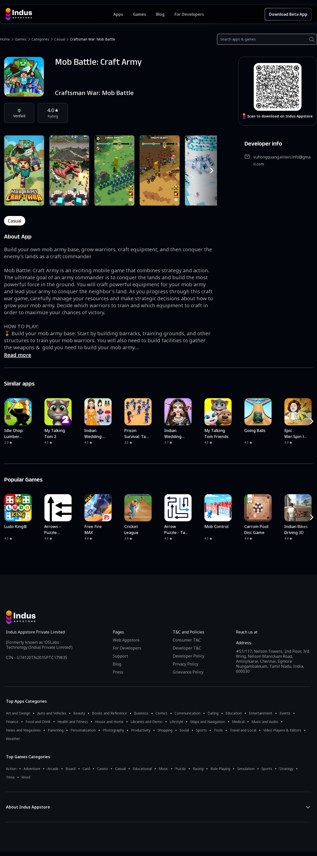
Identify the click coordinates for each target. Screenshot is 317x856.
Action (11, 768)
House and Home (109, 721)
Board (71, 768)
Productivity (140, 730)
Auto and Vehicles (51, 713)
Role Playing (220, 768)
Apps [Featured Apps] (118, 14)
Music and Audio (265, 721)
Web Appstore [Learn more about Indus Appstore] (126, 640)
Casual (59, 39)
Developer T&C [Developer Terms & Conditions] (187, 648)
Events (285, 713)
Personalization (83, 730)
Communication (187, 713)
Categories (40, 39)
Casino (102, 768)
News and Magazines (23, 730)
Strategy (286, 768)
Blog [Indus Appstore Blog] (160, 14)
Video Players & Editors (282, 730)
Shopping (165, 730)
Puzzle (180, 768)
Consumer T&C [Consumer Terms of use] (187, 640)
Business (141, 713)
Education (234, 713)
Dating (213, 713)
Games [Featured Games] (139, 14)
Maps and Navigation (207, 721)
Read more (17, 355)
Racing (198, 768)
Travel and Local (243, 730)
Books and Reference (109, 713)
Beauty (79, 713)
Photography (113, 730)
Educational (142, 768)
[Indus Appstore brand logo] (59, 14)
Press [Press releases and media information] (118, 672)
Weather (13, 738)
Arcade (52, 768)
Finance (12, 721)
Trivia (10, 777)
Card (86, 768)
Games (20, 39)
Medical (238, 721)
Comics (162, 713)
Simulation (245, 768)
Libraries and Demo (146, 721)
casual (14, 221)
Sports (201, 730)
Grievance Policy (188, 672)
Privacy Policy (185, 664)
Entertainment (260, 713)
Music (163, 768)
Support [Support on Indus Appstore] (120, 656)
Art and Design (18, 713)
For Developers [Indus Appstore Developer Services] (189, 14)
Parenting (56, 730)
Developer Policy (188, 656)
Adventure (32, 768)
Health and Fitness (73, 721)
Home (5, 39)
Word (26, 777)
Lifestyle (176, 721)
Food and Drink (38, 721)
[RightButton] (211, 170)
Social (184, 730)
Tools (218, 730)
